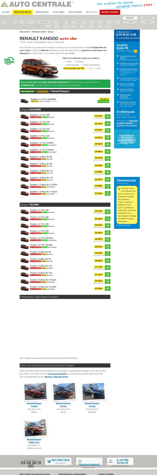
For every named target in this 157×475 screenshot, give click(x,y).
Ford (130, 22)
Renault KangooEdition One (35, 439)
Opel (104, 26)
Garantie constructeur (129, 63)
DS (70, 26)
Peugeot (147, 18)
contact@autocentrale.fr (129, 38)
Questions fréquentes (126, 173)
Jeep (147, 22)
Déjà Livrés (59, 12)
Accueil (6, 12)
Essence (80, 61)
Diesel (69, 61)
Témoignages (42, 12)
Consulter (103, 101)
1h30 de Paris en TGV (129, 78)
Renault (130, 18)
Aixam (79, 22)
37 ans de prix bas (128, 102)
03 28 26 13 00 (31, 464)
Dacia (27, 22)
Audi (96, 22)
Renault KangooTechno (35, 403)
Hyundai (44, 22)
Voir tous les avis (124, 225)
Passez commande (128, 163)
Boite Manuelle (73, 65)
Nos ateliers (75, 12)
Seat (87, 26)
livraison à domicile (57, 374)
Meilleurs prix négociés (125, 96)
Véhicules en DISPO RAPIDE (127, 122)
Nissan (61, 22)
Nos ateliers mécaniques (122, 245)
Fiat (113, 22)
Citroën (9, 22)
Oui (91, 68)
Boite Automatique (92, 65)
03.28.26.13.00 (27, 85)
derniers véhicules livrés (56, 377)
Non (99, 68)
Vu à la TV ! (91, 12)
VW (52, 26)
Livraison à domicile (128, 69)
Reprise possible (127, 84)
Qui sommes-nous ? (125, 242)
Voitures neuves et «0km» (128, 57)
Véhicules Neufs (22, 12)
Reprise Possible (110, 12)
